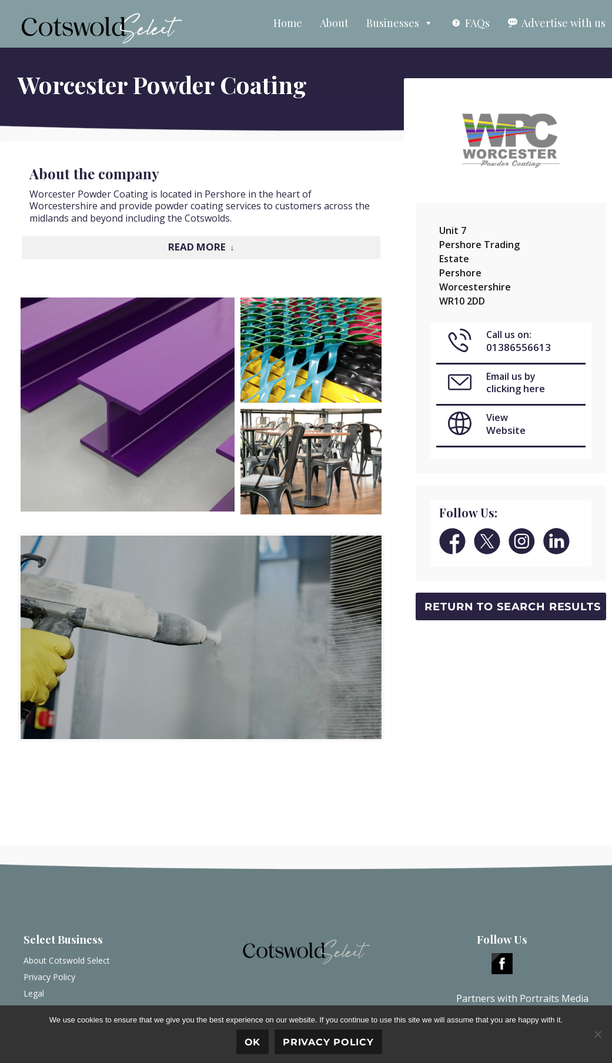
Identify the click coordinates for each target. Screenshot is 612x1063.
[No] (597, 1034)
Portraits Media (554, 998)
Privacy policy (328, 1042)
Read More (197, 246)
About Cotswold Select (67, 960)
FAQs (477, 23)
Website (506, 430)
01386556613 (518, 347)
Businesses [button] (399, 23)
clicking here (515, 388)
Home (287, 23)
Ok (253, 1042)
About (334, 23)
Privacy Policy (49, 976)
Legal (34, 993)
